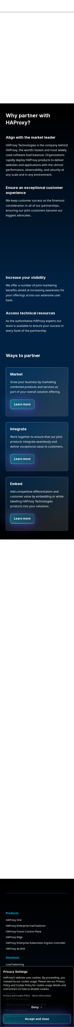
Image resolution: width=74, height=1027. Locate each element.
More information (41, 995)
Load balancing (15, 898)
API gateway (13, 909)
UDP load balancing (17, 904)
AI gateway (12, 915)
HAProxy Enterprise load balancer (26, 859)
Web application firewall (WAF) (24, 950)
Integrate (18, 429)
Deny (35, 1007)
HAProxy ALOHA (15, 882)
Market (16, 374)
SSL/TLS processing (17, 932)
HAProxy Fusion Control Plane (23, 865)
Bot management (16, 944)
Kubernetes (13, 961)
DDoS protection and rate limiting (26, 938)
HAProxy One (14, 853)
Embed (16, 484)
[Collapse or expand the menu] (68, 6)
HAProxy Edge (14, 871)
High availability (15, 921)
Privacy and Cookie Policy (16, 995)
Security (10, 927)
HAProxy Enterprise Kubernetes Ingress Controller (35, 877)
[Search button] (61, 6)
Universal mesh (15, 955)
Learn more (22, 404)
